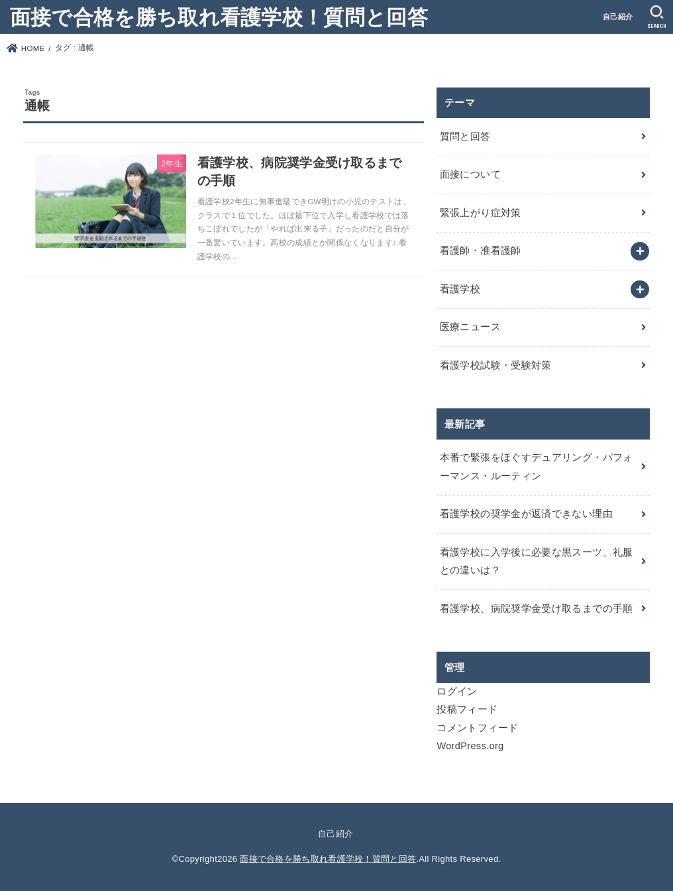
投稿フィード (467, 709)
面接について (470, 174)
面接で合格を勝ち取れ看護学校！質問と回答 (219, 16)
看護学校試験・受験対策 (496, 365)
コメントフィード (477, 728)
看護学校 (460, 289)
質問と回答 (465, 136)
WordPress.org (470, 746)
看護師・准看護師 (480, 250)
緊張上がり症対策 (480, 213)
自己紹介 (618, 17)
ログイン (457, 691)
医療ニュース (470, 327)
